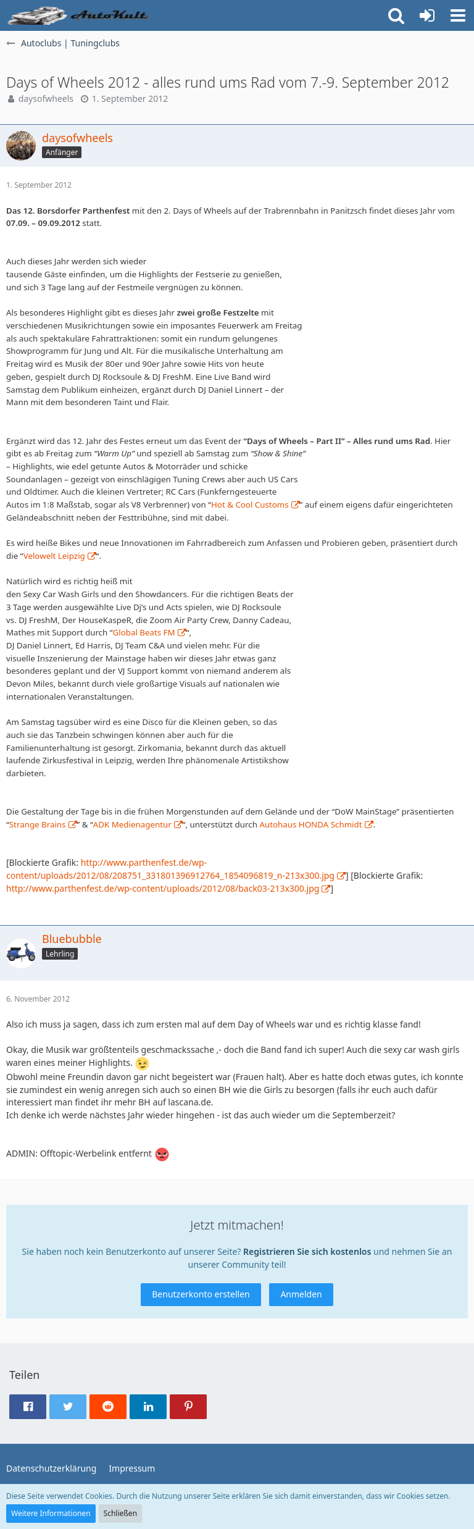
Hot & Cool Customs (250, 504)
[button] (458, 15)
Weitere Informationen (51, 1513)
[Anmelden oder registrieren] (427, 15)
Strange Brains (37, 824)
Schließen (120, 1513)
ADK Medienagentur (132, 824)
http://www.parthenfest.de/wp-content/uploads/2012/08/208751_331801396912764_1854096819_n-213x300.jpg (170, 869)
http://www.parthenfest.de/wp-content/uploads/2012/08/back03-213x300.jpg (162, 888)
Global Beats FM (144, 632)
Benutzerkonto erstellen (200, 1294)
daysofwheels (46, 98)
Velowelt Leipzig (54, 555)
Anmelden (301, 1294)
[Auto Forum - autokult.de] (80, 15)
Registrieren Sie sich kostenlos (307, 1251)
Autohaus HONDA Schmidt (310, 824)
